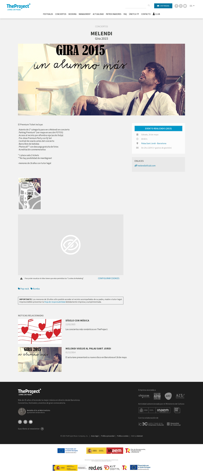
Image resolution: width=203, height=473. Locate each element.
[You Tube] (185, 5)
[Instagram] (181, 5)
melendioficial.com (145, 165)
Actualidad (98, 14)
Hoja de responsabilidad (54, 302)
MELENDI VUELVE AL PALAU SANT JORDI (88, 348)
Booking (72, 14)
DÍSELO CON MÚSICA (77, 320)
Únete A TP (134, 14)
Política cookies (123, 436)
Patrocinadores (113, 14)
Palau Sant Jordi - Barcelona (153, 143)
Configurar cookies (108, 278)
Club (156, 14)
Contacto (146, 14)
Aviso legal (95, 436)
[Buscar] (149, 5)
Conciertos (60, 14)
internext (140, 436)
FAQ (125, 14)
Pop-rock (23, 288)
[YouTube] (31, 421)
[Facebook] (177, 5)
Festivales (48, 14)
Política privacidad (108, 436)
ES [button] (191, 5)
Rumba (35, 288)
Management (85, 14)
